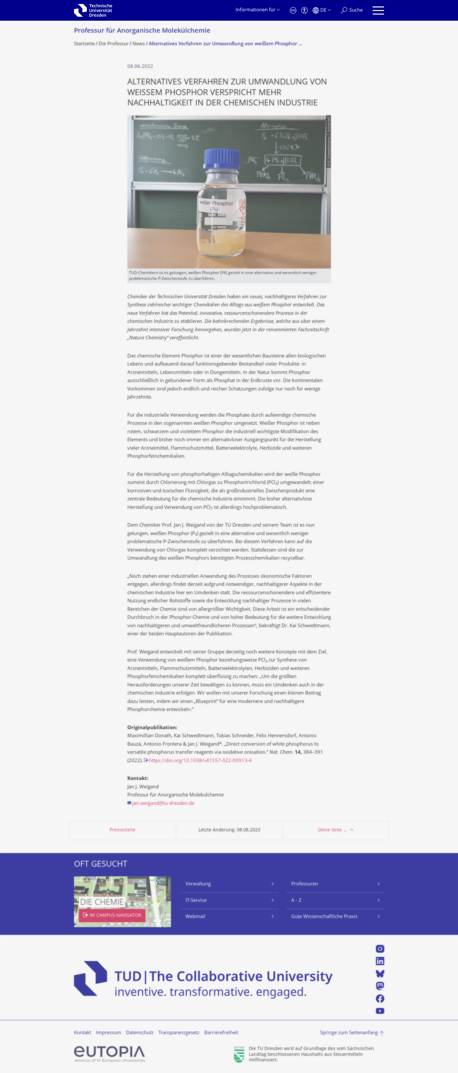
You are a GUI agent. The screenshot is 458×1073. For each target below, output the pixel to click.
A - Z (296, 900)
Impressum (108, 1033)
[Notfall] (293, 10)
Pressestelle (122, 830)
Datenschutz (140, 1033)
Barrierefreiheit (221, 1033)
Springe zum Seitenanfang (349, 1033)
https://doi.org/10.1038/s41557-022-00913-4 (200, 761)
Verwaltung (198, 884)
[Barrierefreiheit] (304, 10)
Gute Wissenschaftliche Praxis (324, 916)
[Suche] (352, 10)
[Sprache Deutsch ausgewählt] (322, 10)
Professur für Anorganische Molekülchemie (142, 31)
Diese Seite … (332, 830)
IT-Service (196, 900)
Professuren (304, 884)
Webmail (195, 916)
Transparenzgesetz (178, 1033)
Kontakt (82, 1033)
